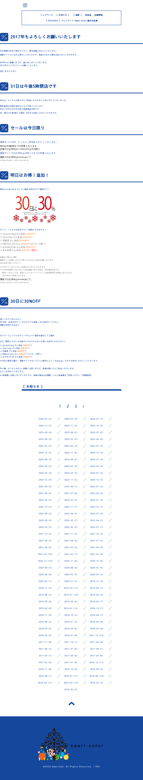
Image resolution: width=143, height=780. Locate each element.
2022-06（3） (46, 520)
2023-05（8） (71, 493)
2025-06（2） (46, 439)
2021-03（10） (46, 554)
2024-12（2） (46, 452)
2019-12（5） (97, 581)
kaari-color (58, 766)
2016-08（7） (46, 676)
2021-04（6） (97, 547)
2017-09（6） (97, 642)
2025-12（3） (46, 425)
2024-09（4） (46, 459)
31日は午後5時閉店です (33, 86)
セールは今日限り (27, 128)
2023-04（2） (97, 493)
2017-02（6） (46, 662)
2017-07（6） (71, 648)
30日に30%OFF (25, 301)
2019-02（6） (46, 608)
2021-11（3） (71, 533)
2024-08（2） (71, 459)
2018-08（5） (46, 621)
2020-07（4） (97, 567)
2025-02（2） (71, 445)
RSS (98, 766)
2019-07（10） (71, 594)
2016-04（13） (71, 682)
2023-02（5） (71, 500)
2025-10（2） (97, 425)
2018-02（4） (46, 635)
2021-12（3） (46, 533)
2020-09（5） (46, 567)
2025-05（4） (71, 439)
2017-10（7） (71, 642)
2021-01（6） (97, 554)
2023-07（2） (97, 486)
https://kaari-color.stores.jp (14, 160)
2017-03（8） (97, 655)
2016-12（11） (97, 662)
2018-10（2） (71, 615)
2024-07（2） (97, 459)
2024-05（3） (71, 466)
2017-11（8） (46, 642)
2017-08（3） (46, 648)
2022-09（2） (46, 513)
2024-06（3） (46, 466)
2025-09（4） (46, 432)
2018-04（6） (71, 628)
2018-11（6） (46, 615)
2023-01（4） (97, 500)
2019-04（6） (71, 601)
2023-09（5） (46, 486)
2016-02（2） (71, 689)
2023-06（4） (46, 493)
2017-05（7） (46, 655)
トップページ (46, 15)
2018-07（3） (71, 621)
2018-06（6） (97, 621)
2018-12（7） (97, 608)
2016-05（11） (46, 682)
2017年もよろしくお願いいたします (45, 36)
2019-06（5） (97, 594)
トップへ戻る (71, 703)
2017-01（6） (71, 662)
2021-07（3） (97, 540)
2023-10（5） (97, 479)
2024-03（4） (46, 473)
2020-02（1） (46, 581)
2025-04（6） (97, 439)
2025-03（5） (46, 445)
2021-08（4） (71, 540)
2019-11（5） (46, 588)
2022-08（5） (71, 513)
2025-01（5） (97, 445)
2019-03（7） (97, 601)
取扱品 (88, 15)
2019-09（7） (97, 588)
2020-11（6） (71, 560)
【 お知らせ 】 (63, 15)
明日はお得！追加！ (29, 175)
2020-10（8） (97, 560)
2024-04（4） (97, 466)
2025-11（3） (71, 425)
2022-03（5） (46, 527)
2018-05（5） (46, 628)
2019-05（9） (46, 601)
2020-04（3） (97, 574)
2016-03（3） (97, 682)
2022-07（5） (97, 513)
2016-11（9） (46, 669)
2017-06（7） (97, 648)
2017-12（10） (97, 635)
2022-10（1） (97, 506)
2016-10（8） (71, 669)
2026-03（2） (46, 418)
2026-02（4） (71, 418)
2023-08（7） (71, 486)
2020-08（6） (71, 567)
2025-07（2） (97, 432)
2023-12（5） (46, 479)
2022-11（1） (71, 506)
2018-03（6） (97, 628)
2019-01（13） (71, 608)
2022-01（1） (97, 527)
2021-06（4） (46, 547)
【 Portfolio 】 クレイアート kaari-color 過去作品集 (71, 20)
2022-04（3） (97, 520)
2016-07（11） (71, 676)
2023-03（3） (46, 500)
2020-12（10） (46, 560)
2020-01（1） (71, 581)
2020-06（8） (46, 574)
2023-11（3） (71, 479)
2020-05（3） (71, 574)
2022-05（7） (71, 520)
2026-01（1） (97, 418)
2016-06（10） (97, 676)
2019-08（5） (46, 594)
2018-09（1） (97, 615)
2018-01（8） (71, 635)
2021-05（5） (71, 547)
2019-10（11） (71, 588)
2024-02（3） (71, 473)
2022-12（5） (46, 506)
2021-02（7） (71, 554)
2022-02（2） (71, 527)
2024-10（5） (97, 452)
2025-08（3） (71, 432)
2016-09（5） (97, 669)
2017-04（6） (71, 655)
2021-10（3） (97, 533)
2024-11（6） (71, 452)
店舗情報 (98, 15)
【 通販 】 (77, 15)
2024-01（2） (97, 473)
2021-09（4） (46, 540)
